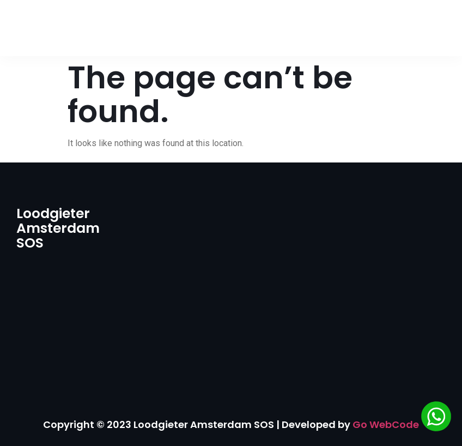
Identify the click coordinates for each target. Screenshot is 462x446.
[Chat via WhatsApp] (436, 418)
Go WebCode (385, 424)
